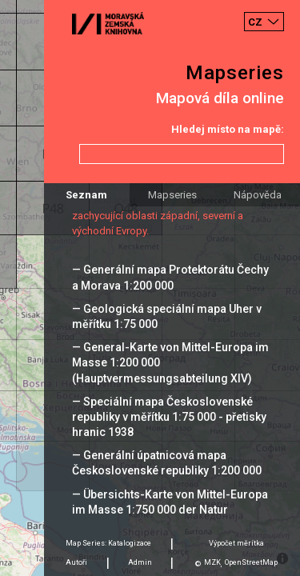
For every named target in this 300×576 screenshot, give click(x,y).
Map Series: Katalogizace (108, 543)
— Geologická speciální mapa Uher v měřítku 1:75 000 (167, 316)
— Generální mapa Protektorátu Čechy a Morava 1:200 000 (170, 277)
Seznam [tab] (86, 195)
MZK (212, 562)
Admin (140, 562)
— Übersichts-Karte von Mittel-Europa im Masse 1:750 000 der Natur (170, 502)
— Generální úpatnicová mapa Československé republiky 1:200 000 (167, 463)
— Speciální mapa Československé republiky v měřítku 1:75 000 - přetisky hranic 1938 (169, 416)
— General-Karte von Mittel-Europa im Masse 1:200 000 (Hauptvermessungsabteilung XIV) (170, 362)
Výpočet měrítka (236, 543)
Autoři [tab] (76, 562)
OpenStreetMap (251, 562)
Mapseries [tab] (172, 195)
